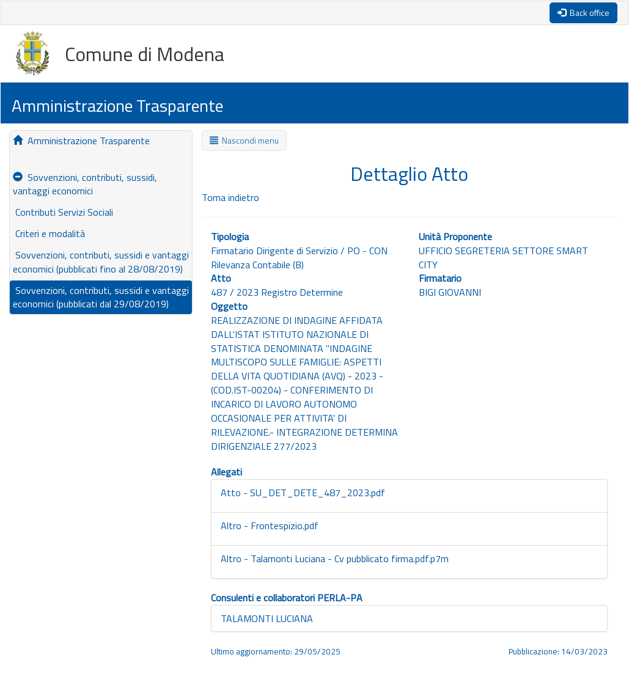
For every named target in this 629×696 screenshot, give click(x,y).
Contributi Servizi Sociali (63, 212)
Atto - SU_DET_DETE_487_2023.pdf (303, 492)
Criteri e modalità (49, 233)
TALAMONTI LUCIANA (267, 618)
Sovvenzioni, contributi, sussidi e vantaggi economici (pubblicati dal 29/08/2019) (101, 297)
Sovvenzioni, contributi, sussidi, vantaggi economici (85, 184)
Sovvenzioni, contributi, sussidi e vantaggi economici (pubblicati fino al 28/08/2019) (101, 261)
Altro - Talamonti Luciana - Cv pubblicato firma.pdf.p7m (335, 558)
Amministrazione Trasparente (81, 140)
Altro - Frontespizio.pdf (269, 525)
